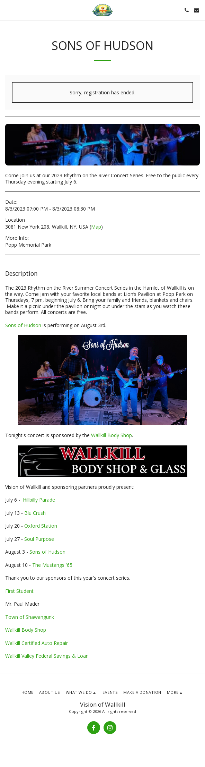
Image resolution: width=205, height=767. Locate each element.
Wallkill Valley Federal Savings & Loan (47, 656)
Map (96, 226)
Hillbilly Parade (39, 499)
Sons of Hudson (23, 325)
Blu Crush (35, 513)
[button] (8, 10)
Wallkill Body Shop (111, 435)
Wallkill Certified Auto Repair (36, 643)
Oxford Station (40, 525)
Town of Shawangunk (29, 617)
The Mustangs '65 (52, 565)
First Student (19, 591)
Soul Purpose (39, 539)
